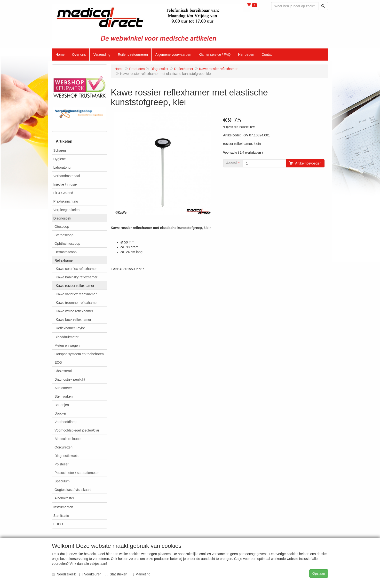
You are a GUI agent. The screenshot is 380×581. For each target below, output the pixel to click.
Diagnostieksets (67, 456)
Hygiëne (59, 159)
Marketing (140, 574)
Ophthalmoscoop (67, 243)
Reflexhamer (64, 260)
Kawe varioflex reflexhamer (76, 294)
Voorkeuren (90, 574)
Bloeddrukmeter (67, 337)
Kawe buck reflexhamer (73, 320)
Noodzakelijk (64, 574)
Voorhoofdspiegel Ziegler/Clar (77, 430)
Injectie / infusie (65, 184)
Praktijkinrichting (65, 201)
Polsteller (62, 464)
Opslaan (318, 573)
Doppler (60, 413)
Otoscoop (62, 226)
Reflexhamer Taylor (70, 328)
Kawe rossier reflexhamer (75, 286)
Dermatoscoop (66, 252)
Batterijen (62, 405)
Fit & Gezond (63, 193)
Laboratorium (63, 167)
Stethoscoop (64, 235)
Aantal (231, 163)
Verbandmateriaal (66, 176)
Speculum (62, 481)
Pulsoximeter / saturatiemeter (77, 473)
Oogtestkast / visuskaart (73, 490)
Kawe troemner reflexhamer (77, 303)
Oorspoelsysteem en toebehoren (79, 354)
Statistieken (116, 574)
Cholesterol (63, 371)
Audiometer (63, 388)
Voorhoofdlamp (66, 422)
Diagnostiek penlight (70, 379)
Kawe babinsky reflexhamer (76, 277)
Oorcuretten (63, 447)
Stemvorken (64, 396)
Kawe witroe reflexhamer (74, 311)
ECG (58, 362)
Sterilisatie (61, 516)
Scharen (59, 150)
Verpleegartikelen (66, 210)
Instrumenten (63, 507)
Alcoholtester (64, 498)
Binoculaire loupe (67, 439)
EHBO (58, 524)
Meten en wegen (67, 345)
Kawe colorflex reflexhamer (76, 269)
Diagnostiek (62, 218)
